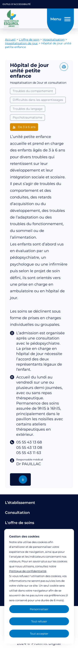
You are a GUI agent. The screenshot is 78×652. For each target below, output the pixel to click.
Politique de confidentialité (27, 571)
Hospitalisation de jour (21, 43)
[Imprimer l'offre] (64, 67)
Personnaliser (39, 609)
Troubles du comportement (33, 91)
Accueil (10, 39)
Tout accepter (39, 633)
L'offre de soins (19, 522)
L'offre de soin (29, 39)
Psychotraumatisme (27, 117)
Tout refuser (39, 621)
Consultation (17, 512)
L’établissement (20, 502)
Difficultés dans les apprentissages (38, 100)
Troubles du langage (27, 109)
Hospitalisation (53, 39)
